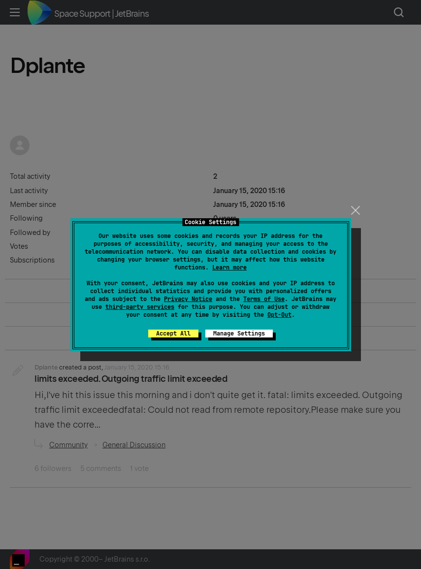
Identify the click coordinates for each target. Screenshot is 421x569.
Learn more (229, 267)
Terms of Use (264, 299)
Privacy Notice (188, 299)
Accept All (173, 333)
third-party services (139, 307)
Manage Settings (239, 333)
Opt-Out (279, 315)
